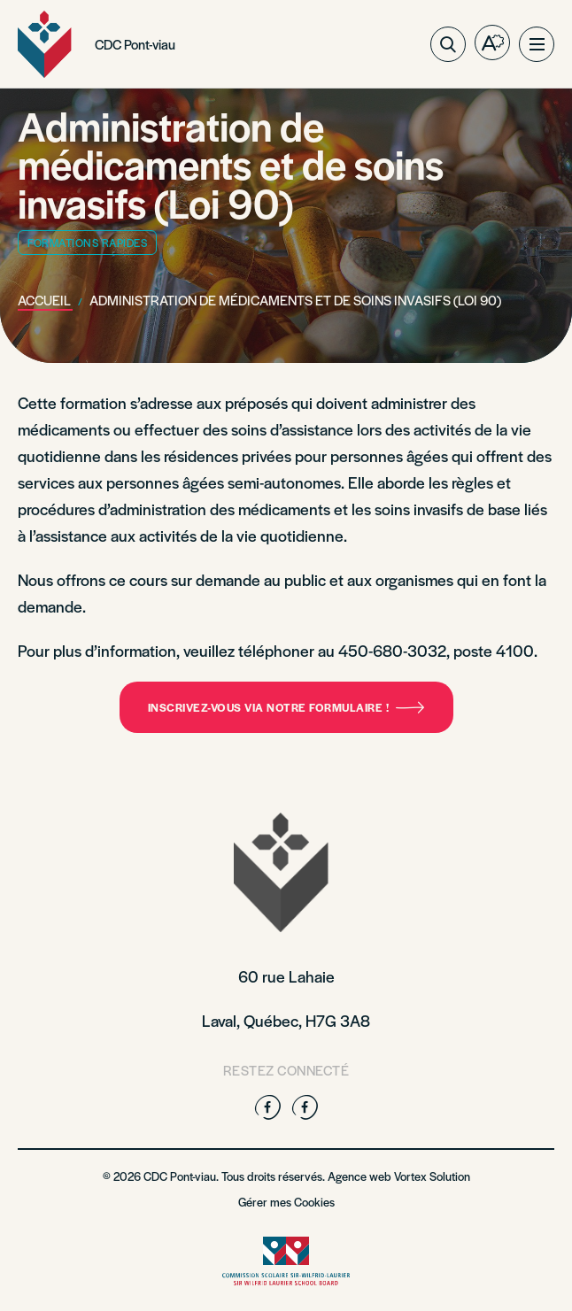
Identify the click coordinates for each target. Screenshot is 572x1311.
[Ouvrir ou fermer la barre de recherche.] (448, 44)
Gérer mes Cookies (286, 1201)
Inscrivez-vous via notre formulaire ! (286, 707)
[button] (536, 44)
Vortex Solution (432, 1176)
